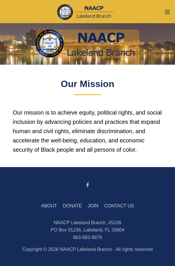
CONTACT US (119, 205)
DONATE (72, 205)
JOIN (93, 205)
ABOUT (49, 205)
